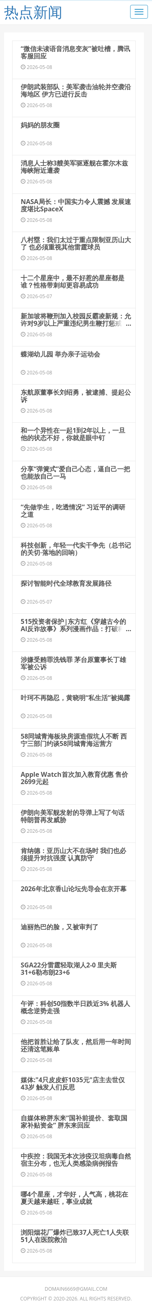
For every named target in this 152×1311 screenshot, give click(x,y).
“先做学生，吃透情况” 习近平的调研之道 (73, 510)
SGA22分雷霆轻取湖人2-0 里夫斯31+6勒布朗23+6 (69, 968)
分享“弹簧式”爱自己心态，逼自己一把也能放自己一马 (75, 472)
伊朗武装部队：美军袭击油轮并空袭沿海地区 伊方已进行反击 (76, 90)
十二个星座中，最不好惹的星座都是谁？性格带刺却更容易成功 (72, 281)
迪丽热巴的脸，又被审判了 (59, 927)
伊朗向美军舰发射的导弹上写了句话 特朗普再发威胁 (72, 816)
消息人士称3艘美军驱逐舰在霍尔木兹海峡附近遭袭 (74, 166)
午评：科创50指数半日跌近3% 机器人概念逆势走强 (75, 1007)
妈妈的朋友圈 (40, 125)
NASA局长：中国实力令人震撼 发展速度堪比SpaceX (76, 205)
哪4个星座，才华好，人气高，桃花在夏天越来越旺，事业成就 (74, 1198)
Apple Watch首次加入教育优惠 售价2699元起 (74, 778)
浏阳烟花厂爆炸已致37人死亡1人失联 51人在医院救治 (75, 1236)
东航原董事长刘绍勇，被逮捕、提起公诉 (76, 396)
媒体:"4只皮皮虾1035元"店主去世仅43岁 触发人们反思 (73, 1083)
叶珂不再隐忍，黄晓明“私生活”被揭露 (75, 697)
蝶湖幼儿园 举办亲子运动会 (60, 354)
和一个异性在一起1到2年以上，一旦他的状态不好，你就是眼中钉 (73, 434)
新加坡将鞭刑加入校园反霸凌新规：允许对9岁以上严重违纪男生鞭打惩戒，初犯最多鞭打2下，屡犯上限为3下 (76, 323)
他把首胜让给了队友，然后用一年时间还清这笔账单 (76, 1045)
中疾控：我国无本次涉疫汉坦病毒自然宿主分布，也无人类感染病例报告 (76, 1159)
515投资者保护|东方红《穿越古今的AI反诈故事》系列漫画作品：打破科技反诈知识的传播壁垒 (76, 629)
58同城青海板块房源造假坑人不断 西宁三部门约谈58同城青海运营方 (74, 740)
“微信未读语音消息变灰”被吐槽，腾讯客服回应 (75, 52)
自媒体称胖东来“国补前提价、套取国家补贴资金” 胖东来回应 (74, 1121)
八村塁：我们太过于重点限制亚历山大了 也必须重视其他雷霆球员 (76, 243)
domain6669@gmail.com (76, 1288)
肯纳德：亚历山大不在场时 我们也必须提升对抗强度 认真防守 (73, 854)
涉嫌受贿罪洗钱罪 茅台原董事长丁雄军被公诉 (73, 663)
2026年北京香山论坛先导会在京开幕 (73, 888)
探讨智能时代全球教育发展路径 (66, 583)
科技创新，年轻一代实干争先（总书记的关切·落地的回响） (76, 549)
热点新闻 (33, 12)
